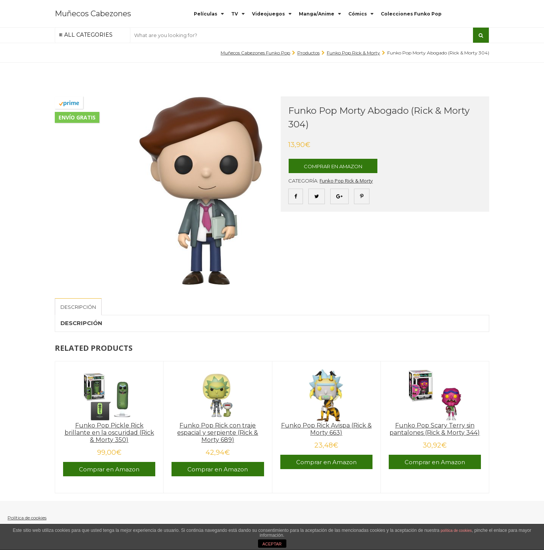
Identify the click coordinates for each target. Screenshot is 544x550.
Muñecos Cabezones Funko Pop (255, 53)
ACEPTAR (271, 544)
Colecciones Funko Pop (411, 14)
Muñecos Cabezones (93, 13)
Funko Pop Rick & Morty (353, 53)
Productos (308, 53)
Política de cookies (27, 518)
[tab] (78, 306)
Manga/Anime (316, 14)
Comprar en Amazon (333, 166)
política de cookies (456, 530)
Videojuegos (268, 14)
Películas (205, 14)
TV (234, 14)
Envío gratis (77, 117)
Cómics (357, 14)
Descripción (78, 307)
